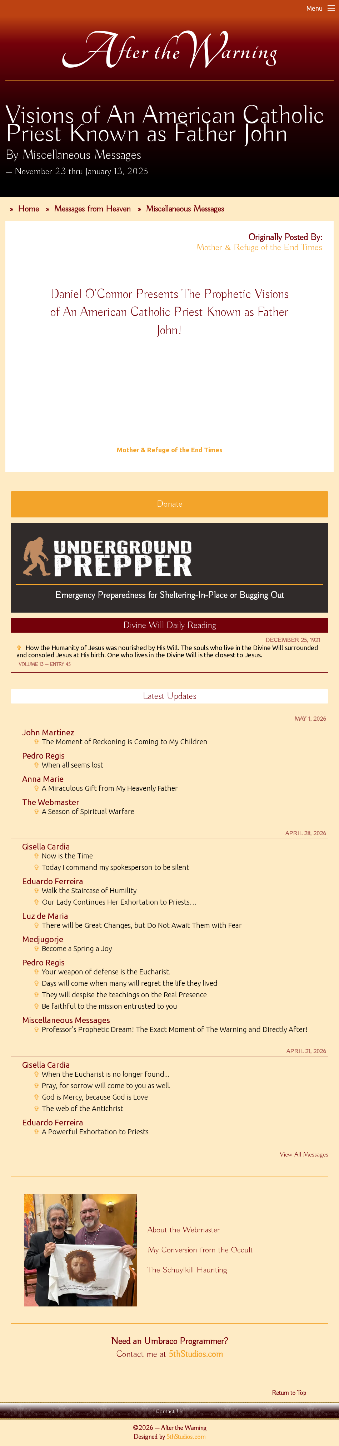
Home (28, 209)
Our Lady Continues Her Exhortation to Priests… (115, 902)
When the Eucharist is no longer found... (102, 1074)
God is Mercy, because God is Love (91, 1097)
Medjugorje (42, 939)
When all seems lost (68, 765)
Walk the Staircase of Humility (85, 890)
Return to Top (289, 1393)
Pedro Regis (43, 755)
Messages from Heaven (92, 209)
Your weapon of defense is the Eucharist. (102, 971)
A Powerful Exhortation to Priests (91, 1131)
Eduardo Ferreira (52, 881)
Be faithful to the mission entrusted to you (105, 1006)
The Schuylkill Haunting (187, 1270)
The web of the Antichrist (78, 1108)
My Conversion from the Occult (200, 1250)
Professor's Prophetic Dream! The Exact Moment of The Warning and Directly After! (171, 1029)
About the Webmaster (184, 1230)
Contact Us (170, 1411)
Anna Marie (43, 778)
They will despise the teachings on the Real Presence (120, 994)
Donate (170, 504)
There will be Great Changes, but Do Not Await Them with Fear (138, 925)
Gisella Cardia (46, 846)
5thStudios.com (196, 1354)
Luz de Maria (45, 915)
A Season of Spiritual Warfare (84, 811)
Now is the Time (63, 856)
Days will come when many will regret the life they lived (126, 983)
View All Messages (304, 1154)
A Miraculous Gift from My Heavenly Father (106, 788)
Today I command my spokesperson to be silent (111, 867)
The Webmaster (50, 802)
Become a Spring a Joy (73, 948)
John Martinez (48, 732)
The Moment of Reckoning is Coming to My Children (121, 741)
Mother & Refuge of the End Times (259, 247)
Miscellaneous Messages (185, 209)
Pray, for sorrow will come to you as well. (102, 1085)
